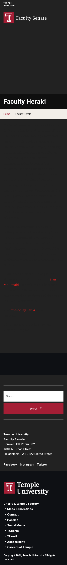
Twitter (42, 464)
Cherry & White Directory (21, 503)
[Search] (33, 396)
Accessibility (16, 542)
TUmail (12, 536)
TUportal (13, 531)
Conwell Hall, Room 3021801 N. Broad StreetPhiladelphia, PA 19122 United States (28, 449)
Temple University (10, 4)
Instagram (27, 464)
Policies (12, 520)
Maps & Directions (20, 509)
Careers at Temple (20, 547)
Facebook (10, 464)
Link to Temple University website (26, 488)
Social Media (16, 525)
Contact (13, 514)
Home (7, 114)
